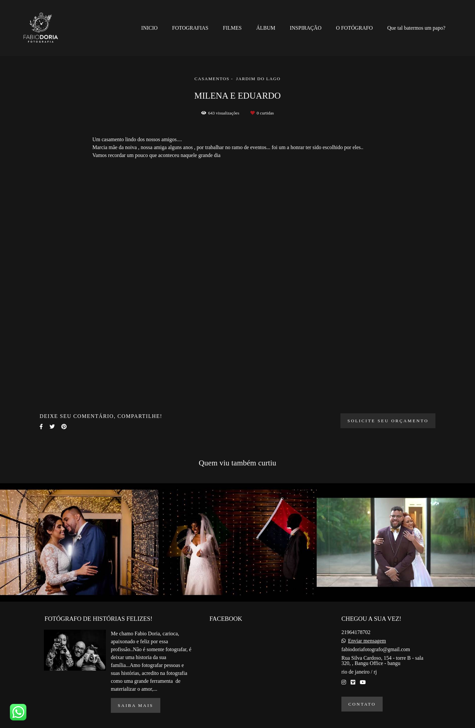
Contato (362, 704)
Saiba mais (135, 705)
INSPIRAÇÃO (305, 28)
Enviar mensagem (367, 641)
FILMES (232, 28)
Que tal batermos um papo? (416, 28)
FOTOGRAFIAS (190, 28)
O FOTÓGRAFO (354, 28)
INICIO (149, 28)
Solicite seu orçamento (387, 420)
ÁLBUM (265, 28)
